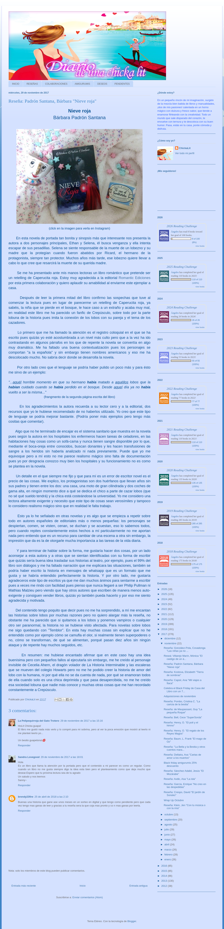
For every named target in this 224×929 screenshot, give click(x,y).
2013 (164, 880)
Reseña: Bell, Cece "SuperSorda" (183, 717)
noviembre (170, 643)
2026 (164, 589)
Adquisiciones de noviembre (180, 696)
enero (168, 859)
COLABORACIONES (56, 83)
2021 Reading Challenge (182, 429)
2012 (164, 885)
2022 (164, 609)
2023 (164, 604)
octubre (169, 814)
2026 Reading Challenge (182, 226)
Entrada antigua (138, 885)
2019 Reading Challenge (182, 510)
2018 (164, 629)
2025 (164, 594)
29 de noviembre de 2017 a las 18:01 (62, 757)
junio (167, 834)
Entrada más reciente (23, 885)
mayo (167, 839)
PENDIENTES (122, 83)
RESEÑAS (32, 83)
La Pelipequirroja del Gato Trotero (38, 720)
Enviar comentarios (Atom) (87, 897)
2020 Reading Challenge (182, 470)
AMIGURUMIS (82, 83)
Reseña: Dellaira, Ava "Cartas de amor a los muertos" (182, 756)
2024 (164, 599)
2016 (164, 865)
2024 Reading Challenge (182, 307)
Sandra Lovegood (29, 757)
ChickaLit (185, 148)
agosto (168, 824)
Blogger (131, 921)
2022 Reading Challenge (182, 388)
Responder (24, 745)
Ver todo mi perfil (184, 153)
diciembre (170, 638)
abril (167, 844)
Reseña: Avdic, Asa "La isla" (180, 778)
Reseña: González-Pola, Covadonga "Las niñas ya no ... (184, 649)
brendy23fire (25, 796)
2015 (164, 870)
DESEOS (102, 83)
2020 (164, 619)
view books (199, 246)
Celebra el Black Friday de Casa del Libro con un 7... (184, 690)
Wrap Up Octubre (174, 800)
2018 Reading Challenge (182, 551)
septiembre (171, 819)
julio (167, 829)
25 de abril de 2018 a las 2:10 (51, 796)
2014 (164, 875)
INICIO (15, 83)
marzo (168, 849)
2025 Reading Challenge (182, 266)
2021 (164, 614)
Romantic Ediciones (134, 278)
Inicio (83, 885)
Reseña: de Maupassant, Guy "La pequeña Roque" (183, 711)
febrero (168, 854)
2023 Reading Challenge (182, 348)
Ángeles (175, 231)
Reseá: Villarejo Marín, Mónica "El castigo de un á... (183, 657)
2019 (164, 624)
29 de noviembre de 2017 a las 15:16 (82, 720)
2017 (164, 634)
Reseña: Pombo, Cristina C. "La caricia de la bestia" (182, 703)
